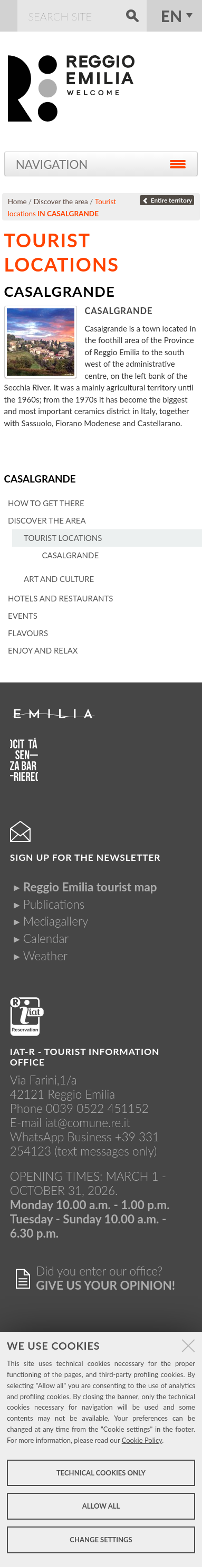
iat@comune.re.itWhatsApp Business (70, 1130)
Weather (45, 956)
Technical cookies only (101, 1473)
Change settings (101, 1539)
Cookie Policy (142, 1440)
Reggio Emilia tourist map (90, 887)
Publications (54, 904)
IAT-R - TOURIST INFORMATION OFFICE (85, 1057)
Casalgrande (40, 479)
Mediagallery (55, 921)
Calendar (46, 938)
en (171, 15)
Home (17, 201)
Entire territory (167, 200)
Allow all (101, 1506)
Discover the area (61, 201)
